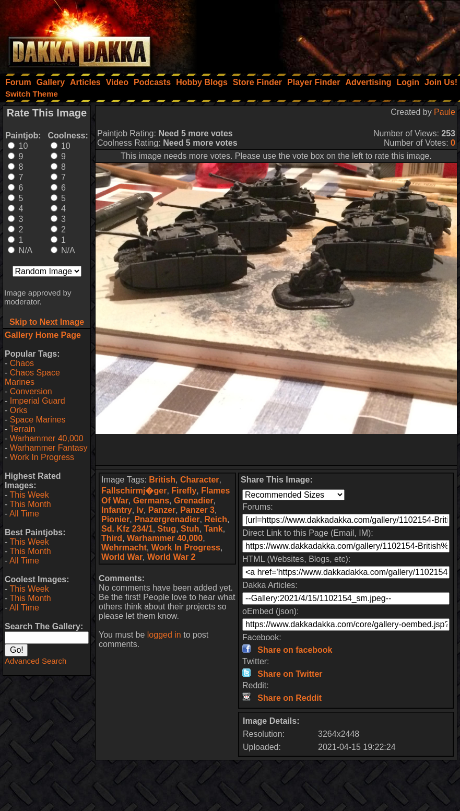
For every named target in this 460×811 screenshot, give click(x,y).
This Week (29, 494)
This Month (30, 504)
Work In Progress (42, 457)
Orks (19, 410)
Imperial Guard (37, 400)
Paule (444, 112)
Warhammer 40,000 (47, 438)
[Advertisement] (319, 34)
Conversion (31, 391)
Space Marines (38, 419)
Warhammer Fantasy (49, 447)
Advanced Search (35, 660)
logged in (164, 634)
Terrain (22, 429)
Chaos (22, 363)
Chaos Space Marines (32, 377)
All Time (24, 513)
